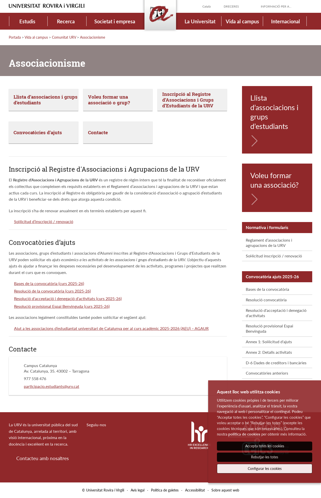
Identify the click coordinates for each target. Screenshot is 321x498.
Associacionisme (92, 37)
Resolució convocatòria (266, 299)
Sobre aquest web (225, 490)
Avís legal (137, 490)
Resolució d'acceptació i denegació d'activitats (276, 313)
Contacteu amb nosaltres (42, 458)
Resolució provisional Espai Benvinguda (269, 328)
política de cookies (244, 434)
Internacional (285, 21)
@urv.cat (71, 386)
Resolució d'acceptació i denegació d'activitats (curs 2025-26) (68, 298)
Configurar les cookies (265, 468)
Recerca (66, 21)
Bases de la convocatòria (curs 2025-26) (49, 283)
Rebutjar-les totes (264, 457)
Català (206, 6)
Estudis (27, 21)
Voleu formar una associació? (274, 180)
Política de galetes (165, 490)
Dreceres (231, 6)
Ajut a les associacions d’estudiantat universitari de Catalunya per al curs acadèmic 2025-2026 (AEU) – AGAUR (111, 328)
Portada (15, 37)
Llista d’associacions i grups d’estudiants (274, 111)
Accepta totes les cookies (264, 446)
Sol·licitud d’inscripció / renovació (43, 221)
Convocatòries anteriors (267, 373)
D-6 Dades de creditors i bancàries (276, 362)
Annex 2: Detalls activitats (269, 352)
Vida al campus (242, 21)
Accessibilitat (195, 490)
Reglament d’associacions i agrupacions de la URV (269, 243)
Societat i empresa (114, 21)
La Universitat (200, 21)
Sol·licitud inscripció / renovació (274, 255)
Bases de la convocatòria (267, 289)
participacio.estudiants (44, 386)
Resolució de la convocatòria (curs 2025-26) (52, 291)
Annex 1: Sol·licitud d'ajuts (269, 341)
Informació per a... (276, 6)
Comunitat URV (64, 37)
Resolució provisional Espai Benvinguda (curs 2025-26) (62, 306)
